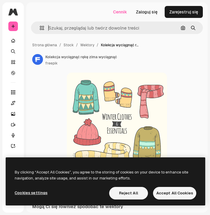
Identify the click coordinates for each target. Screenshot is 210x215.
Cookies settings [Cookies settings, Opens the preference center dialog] (31, 192)
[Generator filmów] (13, 124)
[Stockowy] (13, 62)
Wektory (87, 45)
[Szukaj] (13, 51)
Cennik (120, 12)
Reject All (128, 193)
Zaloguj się (147, 12)
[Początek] (13, 40)
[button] (39, 28)
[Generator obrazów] (13, 114)
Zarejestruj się (183, 12)
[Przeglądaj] (13, 73)
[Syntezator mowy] (13, 135)
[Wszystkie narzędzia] (13, 92)
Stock (69, 45)
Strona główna (44, 45)
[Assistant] (13, 146)
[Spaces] (13, 103)
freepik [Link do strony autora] (51, 63)
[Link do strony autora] (37, 59)
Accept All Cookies (174, 193)
